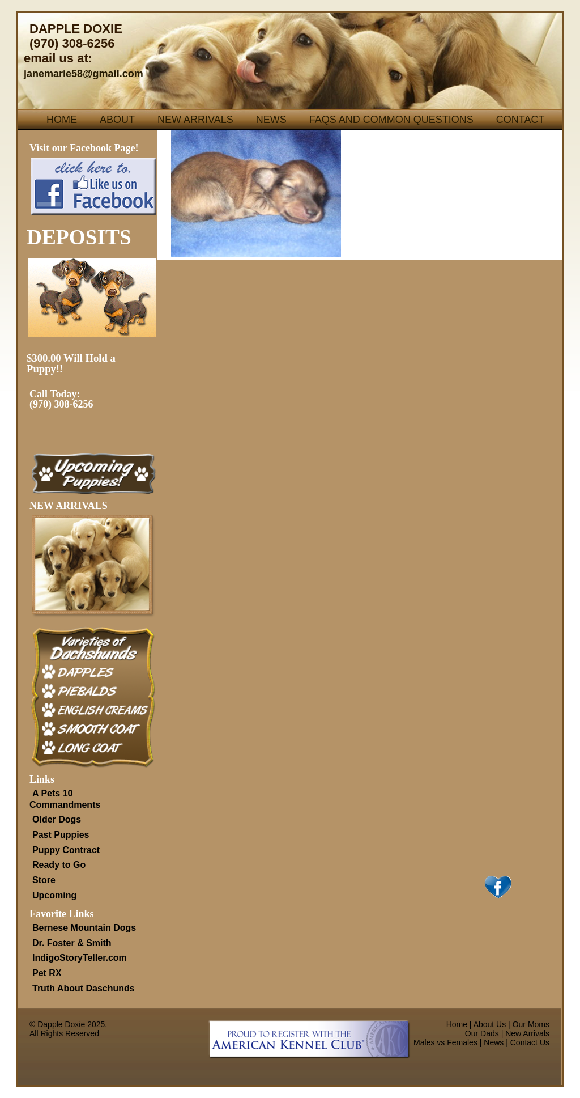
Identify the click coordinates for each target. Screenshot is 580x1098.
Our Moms (531, 1024)
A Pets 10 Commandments (64, 798)
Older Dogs (56, 819)
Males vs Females (445, 1042)
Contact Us (529, 1042)
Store (44, 880)
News (271, 119)
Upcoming (54, 895)
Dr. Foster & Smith (72, 943)
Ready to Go (59, 865)
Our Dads (482, 1033)
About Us (490, 1024)
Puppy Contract (66, 850)
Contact (520, 119)
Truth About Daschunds (83, 988)
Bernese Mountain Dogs (84, 927)
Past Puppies (60, 835)
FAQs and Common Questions (391, 119)
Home (61, 119)
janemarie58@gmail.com (83, 73)
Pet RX (47, 973)
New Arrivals (195, 119)
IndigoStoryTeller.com (79, 958)
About (117, 119)
